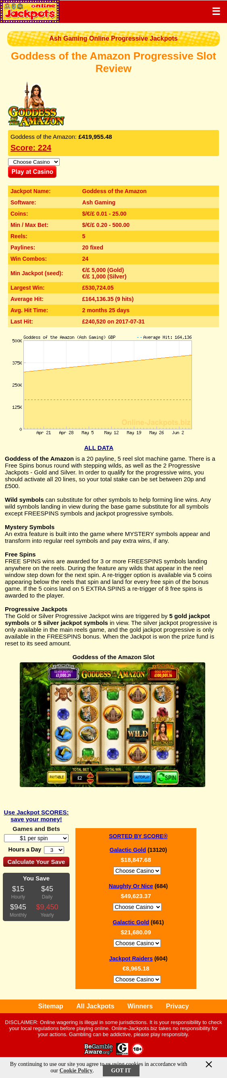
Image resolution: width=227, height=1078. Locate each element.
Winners (140, 1006)
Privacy (177, 1006)
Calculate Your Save (36, 861)
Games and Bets (36, 828)
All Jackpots (95, 1006)
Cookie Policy (75, 1071)
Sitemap (50, 1006)
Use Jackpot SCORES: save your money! (36, 815)
